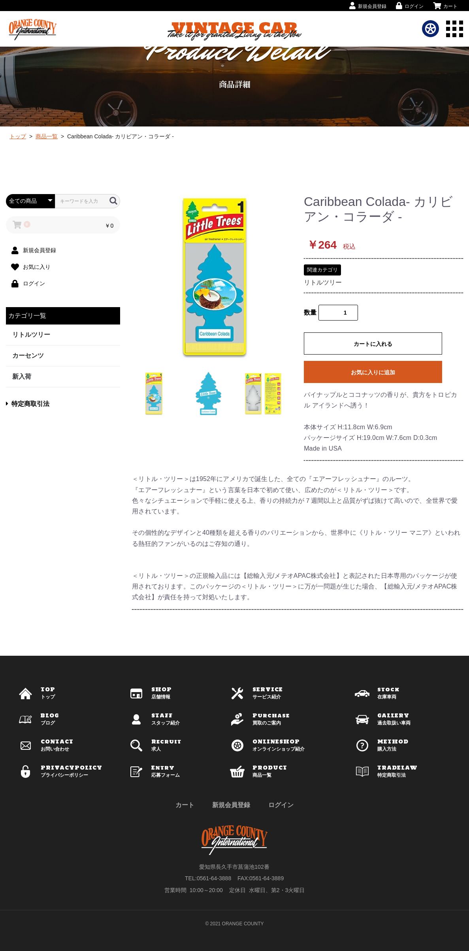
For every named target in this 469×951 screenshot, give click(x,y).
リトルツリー (31, 334)
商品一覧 (47, 136)
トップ (17, 136)
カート (184, 805)
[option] (215, 277)
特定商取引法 (27, 403)
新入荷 (21, 376)
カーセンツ (28, 355)
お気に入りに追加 (373, 372)
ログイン (281, 805)
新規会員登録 (231, 805)
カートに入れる (373, 344)
